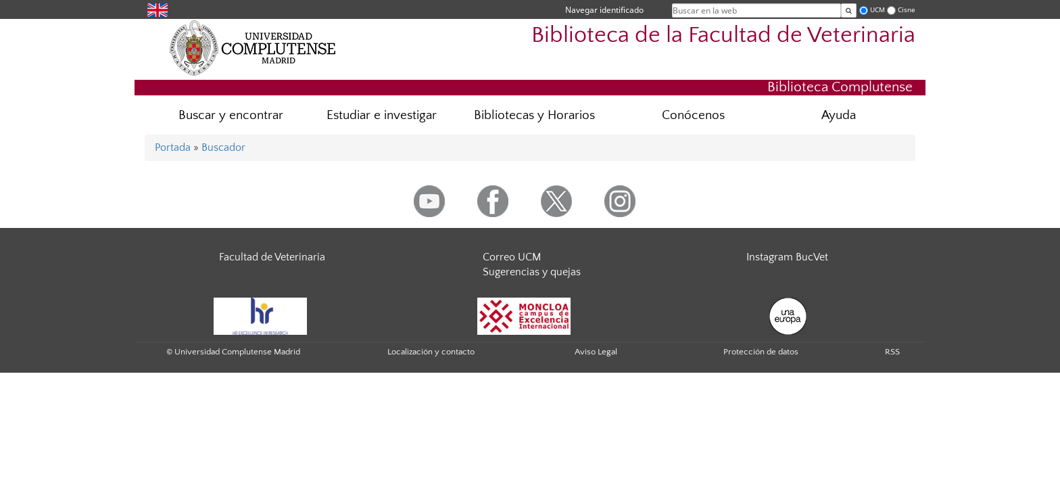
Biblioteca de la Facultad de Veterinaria (723, 35)
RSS (892, 351)
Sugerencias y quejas (532, 272)
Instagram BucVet (787, 257)
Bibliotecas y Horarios (534, 115)
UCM (877, 9)
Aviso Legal (596, 351)
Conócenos (693, 115)
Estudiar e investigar (382, 115)
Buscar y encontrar (230, 115)
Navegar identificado (604, 10)
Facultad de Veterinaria (272, 257)
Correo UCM (512, 257)
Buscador (223, 147)
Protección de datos (760, 351)
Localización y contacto (431, 351)
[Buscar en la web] (849, 10)
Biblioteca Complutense (840, 87)
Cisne (906, 9)
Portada (173, 147)
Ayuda (838, 115)
